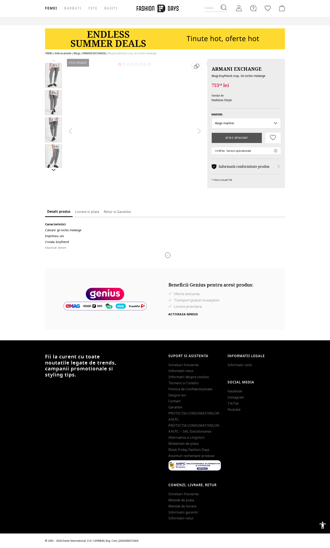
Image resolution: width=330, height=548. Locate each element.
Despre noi (177, 395)
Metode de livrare (182, 506)
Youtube (234, 409)
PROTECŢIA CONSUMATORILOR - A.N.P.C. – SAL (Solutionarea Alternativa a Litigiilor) (194, 431)
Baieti (111, 8)
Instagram (236, 397)
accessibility (322, 525)
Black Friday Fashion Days (188, 449)
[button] (167, 255)
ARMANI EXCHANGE (237, 69)
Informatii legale (246, 356)
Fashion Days (222, 100)
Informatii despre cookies (188, 377)
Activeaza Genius (183, 314)
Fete (92, 8)
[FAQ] (253, 8)
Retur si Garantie (117, 211)
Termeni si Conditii (183, 383)
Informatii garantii (183, 512)
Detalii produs (59, 211)
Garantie (175, 407)
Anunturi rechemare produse (191, 455)
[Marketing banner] (165, 37)
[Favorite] (267, 8)
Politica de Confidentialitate (190, 389)
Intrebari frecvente (183, 365)
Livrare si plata (87, 211)
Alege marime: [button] (246, 123)
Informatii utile (240, 365)
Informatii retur (181, 370)
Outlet (240, 21)
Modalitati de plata (183, 443)
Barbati (72, 8)
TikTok (233, 403)
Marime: (217, 114)
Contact (174, 401)
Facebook (235, 391)
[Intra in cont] (239, 8)
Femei (51, 8)
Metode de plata (181, 500)
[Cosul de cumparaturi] (281, 8)
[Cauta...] (216, 8)
